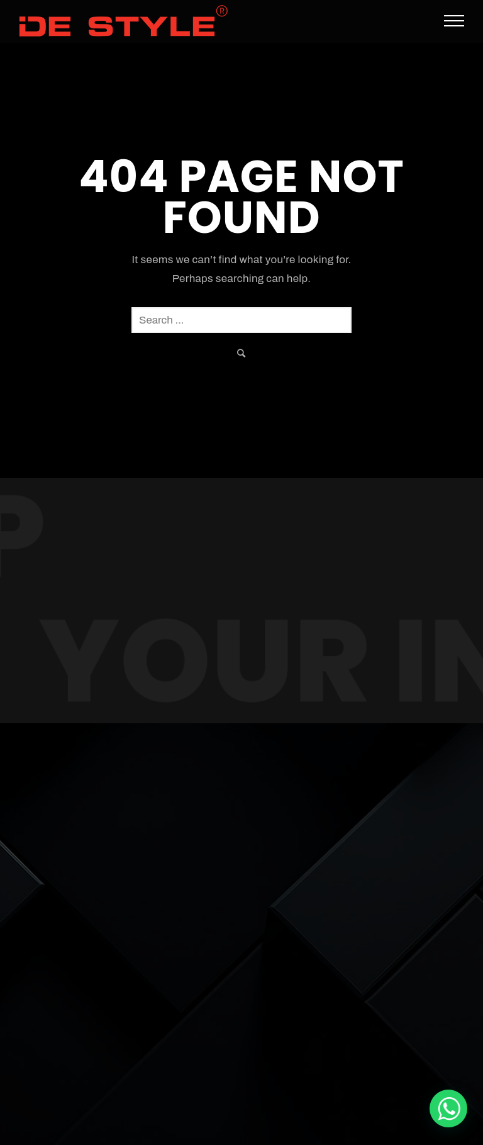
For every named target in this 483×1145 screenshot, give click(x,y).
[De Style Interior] (448, 1108)
